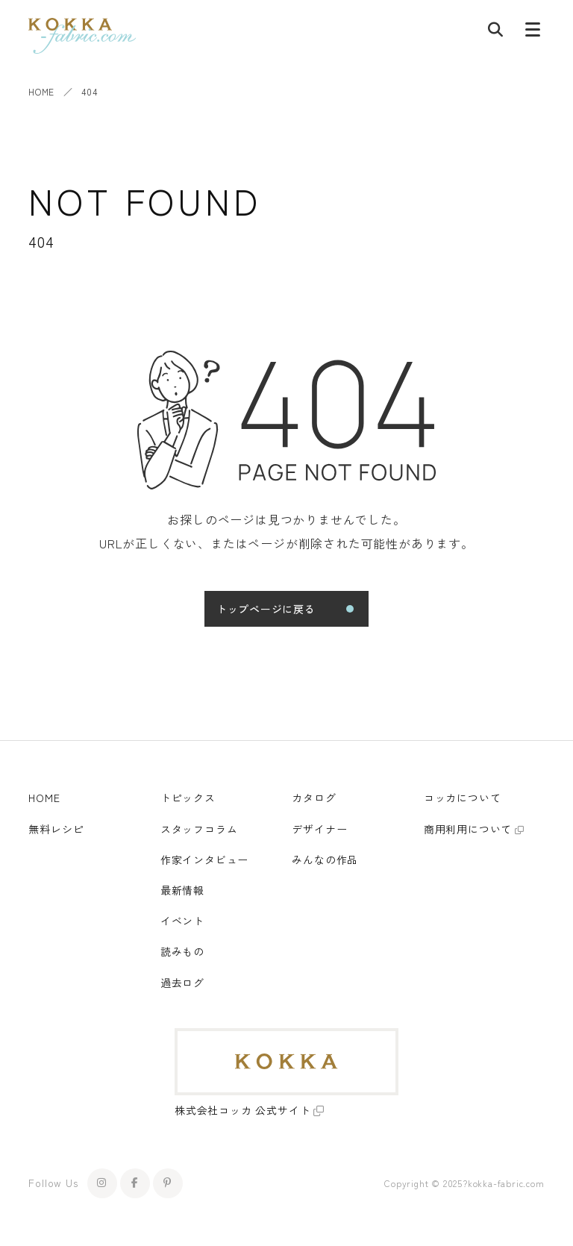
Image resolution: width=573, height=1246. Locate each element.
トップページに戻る (265, 608)
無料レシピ (56, 828)
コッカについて (462, 797)
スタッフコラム (199, 828)
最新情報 (182, 890)
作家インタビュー (204, 859)
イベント (182, 920)
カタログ (314, 797)
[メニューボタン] (532, 33)
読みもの (182, 951)
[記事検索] (495, 33)
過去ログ (182, 982)
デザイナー (319, 828)
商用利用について (468, 828)
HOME (41, 91)
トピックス (188, 797)
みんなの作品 (325, 859)
